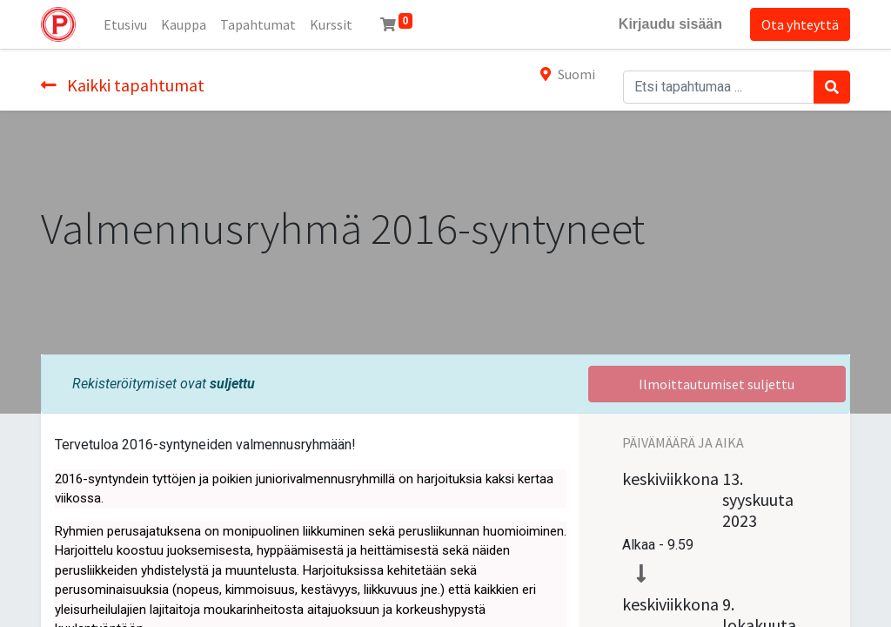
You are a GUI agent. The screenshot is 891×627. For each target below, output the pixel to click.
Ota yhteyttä (800, 24)
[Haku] (832, 87)
